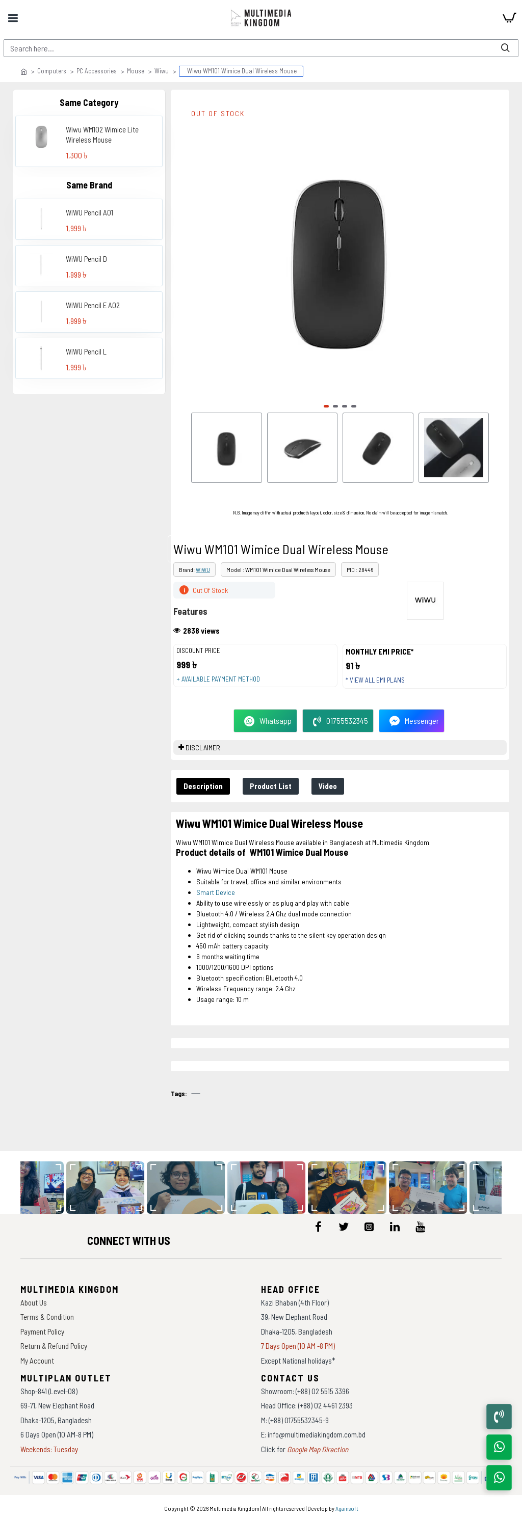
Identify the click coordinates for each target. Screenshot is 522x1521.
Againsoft (346, 1508)
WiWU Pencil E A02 (93, 305)
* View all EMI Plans (375, 680)
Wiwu (161, 71)
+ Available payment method (218, 679)
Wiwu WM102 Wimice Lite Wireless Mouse (102, 134)
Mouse (135, 71)
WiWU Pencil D (86, 258)
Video (328, 786)
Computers (51, 71)
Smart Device (215, 892)
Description (203, 786)
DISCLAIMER (203, 747)
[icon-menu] (318, 1226)
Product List (271, 786)
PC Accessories (96, 71)
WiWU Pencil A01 (89, 212)
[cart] (509, 18)
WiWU (203, 569)
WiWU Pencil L (86, 351)
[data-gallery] (110, 1187)
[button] (326, 406)
